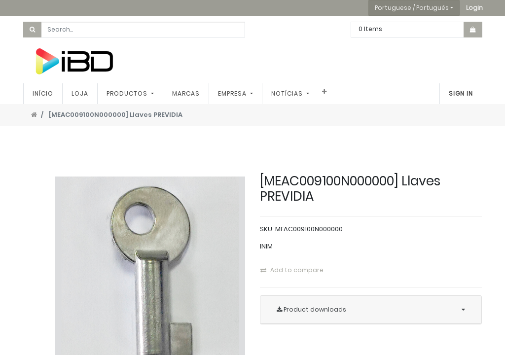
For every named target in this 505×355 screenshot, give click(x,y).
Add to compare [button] (292, 270)
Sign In (461, 93)
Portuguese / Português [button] (412, 7)
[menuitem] (43, 93)
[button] (474, 8)
